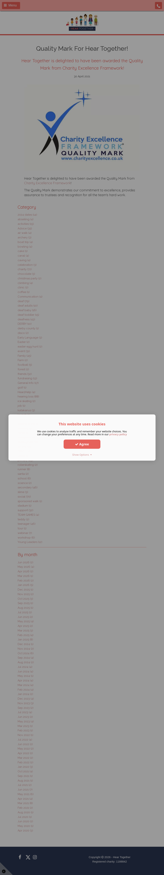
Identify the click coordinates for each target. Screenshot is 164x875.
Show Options (82, 454)
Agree (82, 444)
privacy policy (118, 434)
